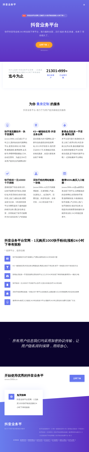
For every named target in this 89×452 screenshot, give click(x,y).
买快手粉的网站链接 (61, 432)
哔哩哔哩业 (31, 440)
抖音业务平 (9, 4)
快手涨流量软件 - (45, 429)
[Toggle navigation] (84, 4)
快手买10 (40, 440)
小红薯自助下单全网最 (46, 435)
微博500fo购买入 (75, 432)
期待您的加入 (44, 50)
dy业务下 (47, 440)
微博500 (23, 440)
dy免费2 (55, 440)
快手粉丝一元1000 (45, 432)
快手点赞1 (71, 440)
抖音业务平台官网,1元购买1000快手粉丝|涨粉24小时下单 (43, 16)
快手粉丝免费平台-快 (63, 435)
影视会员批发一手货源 (75, 429)
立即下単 (44, 45)
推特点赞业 (63, 440)
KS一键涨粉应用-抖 (59, 429)
